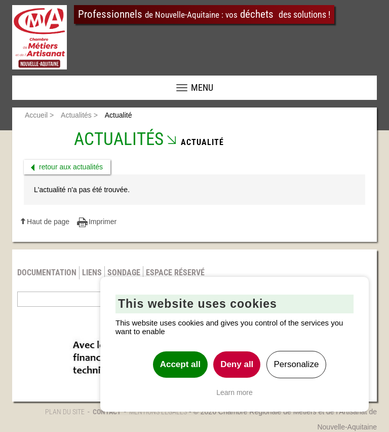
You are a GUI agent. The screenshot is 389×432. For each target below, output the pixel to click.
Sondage (123, 272)
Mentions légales (158, 412)
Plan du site (65, 412)
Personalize (296, 364)
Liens (92, 272)
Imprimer (102, 222)
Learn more (234, 392)
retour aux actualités (71, 167)
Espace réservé (175, 272)
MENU (194, 87)
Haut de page (48, 222)
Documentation (46, 272)
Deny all (236, 364)
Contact (107, 412)
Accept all (180, 364)
